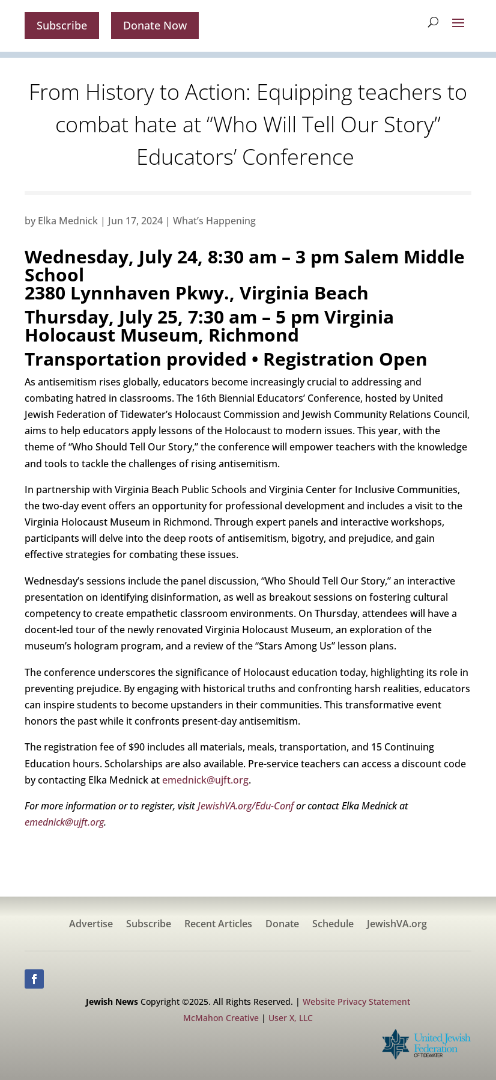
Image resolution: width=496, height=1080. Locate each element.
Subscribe (62, 25)
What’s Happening (214, 220)
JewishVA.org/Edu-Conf (244, 805)
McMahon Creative (221, 1017)
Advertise (91, 924)
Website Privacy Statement (356, 1001)
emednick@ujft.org (205, 780)
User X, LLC (290, 1017)
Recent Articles (218, 924)
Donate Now (155, 25)
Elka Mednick (68, 220)
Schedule (333, 924)
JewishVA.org (397, 924)
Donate (282, 924)
